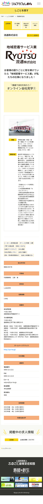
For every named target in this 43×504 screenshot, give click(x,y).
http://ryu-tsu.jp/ (10, 350)
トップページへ (6, 448)
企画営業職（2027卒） (27, 440)
